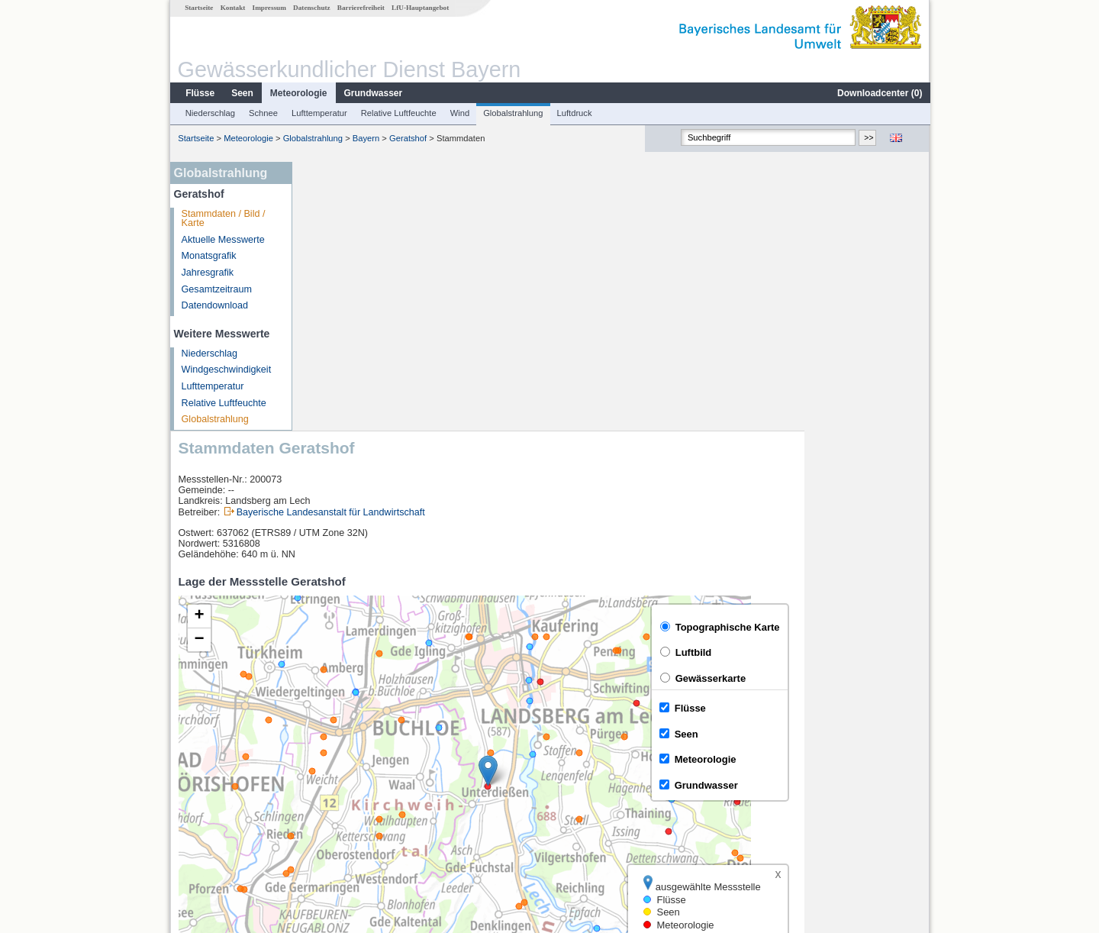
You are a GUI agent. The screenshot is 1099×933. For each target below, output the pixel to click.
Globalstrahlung (512, 113)
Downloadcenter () (878, 93)
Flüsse (199, 93)
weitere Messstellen (365, 826)
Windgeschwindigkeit (226, 369)
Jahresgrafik (207, 272)
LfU (911, 701)
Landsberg (336, 759)
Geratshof (407, 138)
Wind (459, 113)
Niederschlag (209, 113)
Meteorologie (298, 93)
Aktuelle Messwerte (222, 239)
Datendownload (214, 305)
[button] (613, 502)
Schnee (262, 113)
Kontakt (232, 7)
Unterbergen (340, 775)
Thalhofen (335, 792)
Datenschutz (311, 7)
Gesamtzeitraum (216, 289)
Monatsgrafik (208, 255)
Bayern (365, 138)
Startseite (198, 7)
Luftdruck (573, 113)
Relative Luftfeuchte (398, 113)
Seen (241, 93)
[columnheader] (418, 742)
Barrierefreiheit (360, 7)
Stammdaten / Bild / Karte (223, 218)
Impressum (268, 7)
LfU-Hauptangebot (419, 7)
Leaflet (882, 701)
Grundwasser (372, 93)
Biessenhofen (343, 809)
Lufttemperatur (318, 113)
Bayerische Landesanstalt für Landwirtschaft (456, 243)
